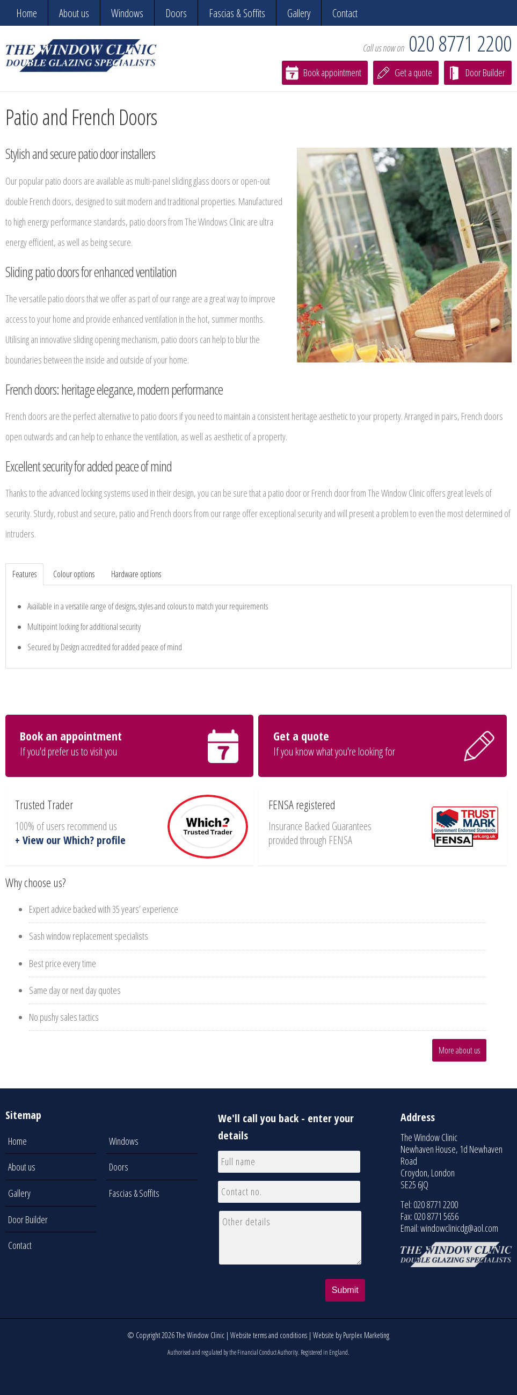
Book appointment (332, 72)
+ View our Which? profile (70, 840)
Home (26, 13)
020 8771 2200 (460, 43)
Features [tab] (24, 574)
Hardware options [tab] (136, 574)
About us (74, 13)
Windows (127, 13)
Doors (176, 13)
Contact (345, 13)
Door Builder (485, 72)
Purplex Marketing (366, 1335)
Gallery (298, 13)
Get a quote (413, 72)
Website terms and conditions (268, 1335)
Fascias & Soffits (237, 13)
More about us (459, 1050)
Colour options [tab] (73, 574)
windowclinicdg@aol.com (459, 1228)
